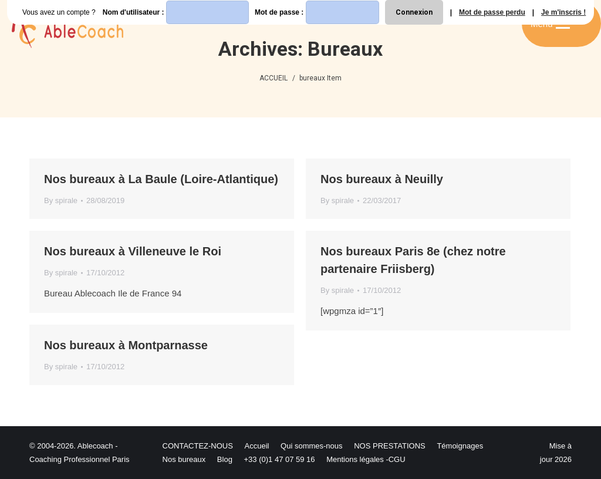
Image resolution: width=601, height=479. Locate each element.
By (60, 200)
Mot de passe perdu (492, 12)
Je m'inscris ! (563, 12)
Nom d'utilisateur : (176, 12)
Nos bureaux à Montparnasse (126, 345)
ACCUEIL (273, 78)
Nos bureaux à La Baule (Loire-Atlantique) (161, 179)
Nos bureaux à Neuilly (381, 179)
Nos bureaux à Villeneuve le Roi (132, 251)
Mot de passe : (317, 12)
